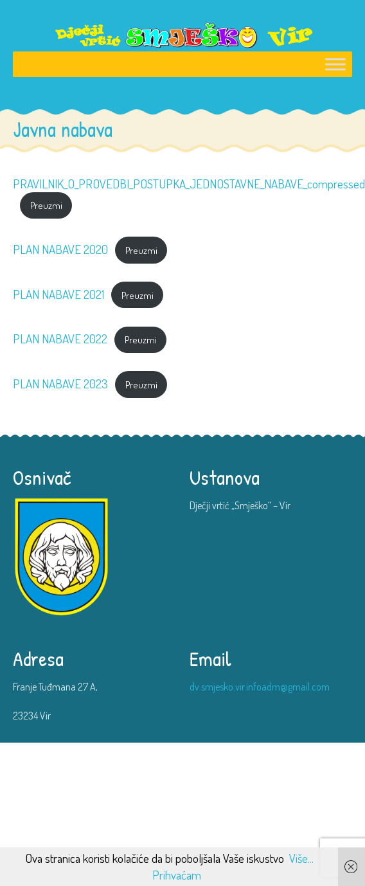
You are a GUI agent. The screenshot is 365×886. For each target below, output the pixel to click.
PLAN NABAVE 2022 (60, 338)
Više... (301, 858)
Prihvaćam (176, 875)
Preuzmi (46, 205)
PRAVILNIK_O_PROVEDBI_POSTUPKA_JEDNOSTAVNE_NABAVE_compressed (189, 184)
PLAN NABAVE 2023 (60, 383)
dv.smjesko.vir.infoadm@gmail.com (260, 686)
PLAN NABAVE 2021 (58, 294)
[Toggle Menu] (335, 64)
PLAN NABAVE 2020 (60, 249)
